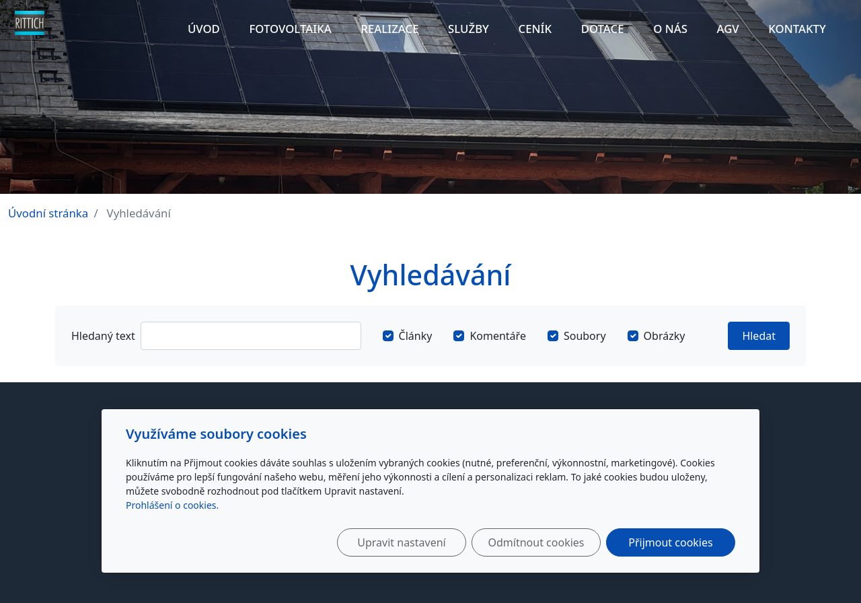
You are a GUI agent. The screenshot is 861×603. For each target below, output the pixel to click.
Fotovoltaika (290, 28)
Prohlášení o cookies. (172, 505)
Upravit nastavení (401, 542)
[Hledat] (251, 336)
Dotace (602, 28)
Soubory (585, 335)
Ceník (535, 28)
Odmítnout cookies (536, 542)
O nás (670, 28)
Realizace (389, 28)
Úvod (204, 28)
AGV (727, 28)
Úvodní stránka (48, 213)
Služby (468, 28)
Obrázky (664, 335)
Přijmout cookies (670, 542)
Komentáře (498, 335)
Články (416, 335)
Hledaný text (103, 335)
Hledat (759, 335)
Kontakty (797, 28)
